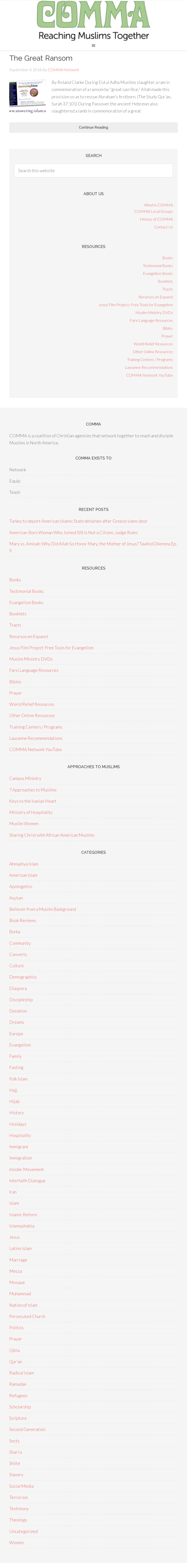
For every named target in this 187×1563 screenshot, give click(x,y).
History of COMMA (156, 219)
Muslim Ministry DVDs (154, 312)
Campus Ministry (25, 778)
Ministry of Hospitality (31, 812)
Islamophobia (21, 1225)
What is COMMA (158, 204)
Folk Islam (18, 1078)
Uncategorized (23, 1531)
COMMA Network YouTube (149, 375)
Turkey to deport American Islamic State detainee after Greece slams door (78, 521)
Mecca (15, 1271)
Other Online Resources (153, 351)
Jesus (14, 1237)
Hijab (14, 1101)
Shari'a (15, 1452)
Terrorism (18, 1497)
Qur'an (15, 1361)
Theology (18, 1519)
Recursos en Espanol (156, 296)
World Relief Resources (153, 343)
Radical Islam (21, 1372)
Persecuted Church (27, 1316)
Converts (18, 954)
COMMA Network (93, 20)
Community (20, 943)
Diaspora (18, 988)
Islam (14, 1203)
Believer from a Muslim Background (42, 909)
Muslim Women (23, 823)
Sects (14, 1440)
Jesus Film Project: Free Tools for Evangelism (135, 304)
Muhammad (20, 1293)
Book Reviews (22, 920)
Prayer (167, 336)
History (16, 1112)
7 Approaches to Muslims (32, 789)
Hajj (13, 1090)
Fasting (16, 1067)
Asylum (16, 897)
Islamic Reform (23, 1214)
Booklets (165, 281)
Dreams (16, 1022)
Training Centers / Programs (150, 359)
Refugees (18, 1395)
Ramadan (18, 1384)
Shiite (14, 1463)
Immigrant (18, 1146)
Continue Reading (93, 127)
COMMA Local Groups (153, 211)
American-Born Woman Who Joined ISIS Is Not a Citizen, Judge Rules (73, 532)
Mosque (17, 1282)
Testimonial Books (158, 265)
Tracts (167, 289)
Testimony (19, 1508)
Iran (13, 1191)
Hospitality (20, 1135)
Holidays (17, 1124)
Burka (14, 931)
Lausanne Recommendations (149, 367)
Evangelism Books (158, 273)
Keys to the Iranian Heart (32, 801)
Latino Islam (20, 1248)
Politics (16, 1327)
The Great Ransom (41, 58)
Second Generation (27, 1429)
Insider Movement (26, 1169)
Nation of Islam (23, 1305)
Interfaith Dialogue (27, 1180)
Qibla (14, 1350)
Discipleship (21, 999)
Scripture (18, 1418)
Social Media (21, 1486)
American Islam (23, 875)
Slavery (16, 1474)
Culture (16, 965)
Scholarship (20, 1406)
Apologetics (20, 886)
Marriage (18, 1259)
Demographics (23, 976)
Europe (16, 1033)
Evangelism (20, 1044)
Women (16, 1542)
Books (167, 257)
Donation (18, 1010)
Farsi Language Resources (151, 320)
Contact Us (163, 227)
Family (15, 1056)
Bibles (168, 328)
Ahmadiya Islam (23, 863)
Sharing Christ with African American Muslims (51, 835)
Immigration (20, 1157)
